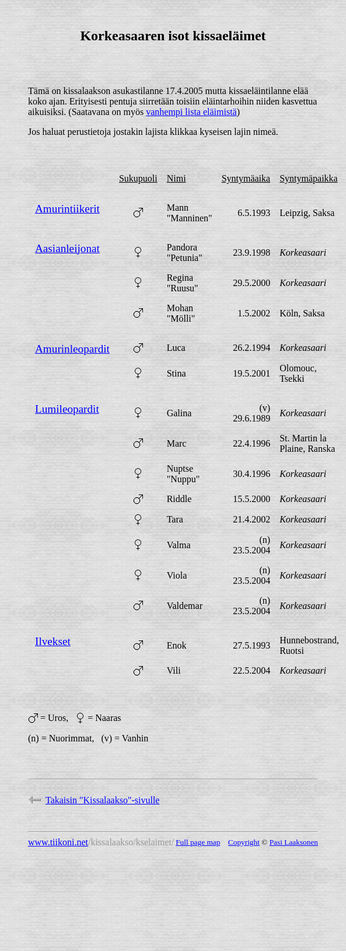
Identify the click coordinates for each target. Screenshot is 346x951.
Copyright (244, 842)
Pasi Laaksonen (294, 842)
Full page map (198, 842)
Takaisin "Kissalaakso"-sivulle (93, 800)
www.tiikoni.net (58, 842)
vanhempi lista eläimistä (191, 112)
